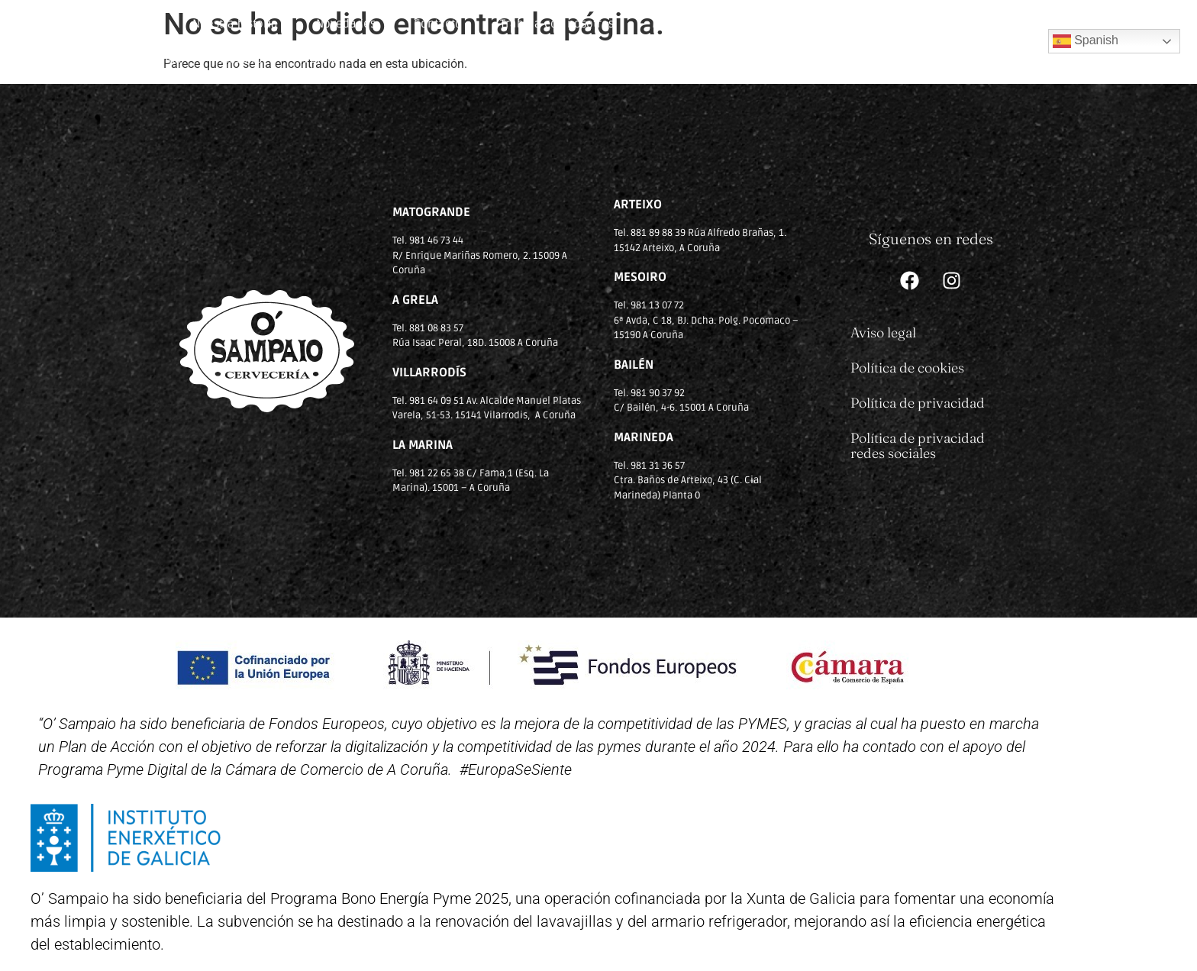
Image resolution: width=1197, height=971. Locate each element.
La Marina (155, 59)
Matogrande (684, 24)
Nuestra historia (235, 24)
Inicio (139, 24)
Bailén (938, 24)
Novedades (346, 24)
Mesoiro (241, 59)
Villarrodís (856, 24)
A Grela (319, 59)
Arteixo (773, 24)
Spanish (1085, 41)
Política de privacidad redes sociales (917, 445)
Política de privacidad (917, 402)
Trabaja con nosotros (557, 24)
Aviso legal (883, 332)
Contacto (438, 24)
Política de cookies (907, 367)
